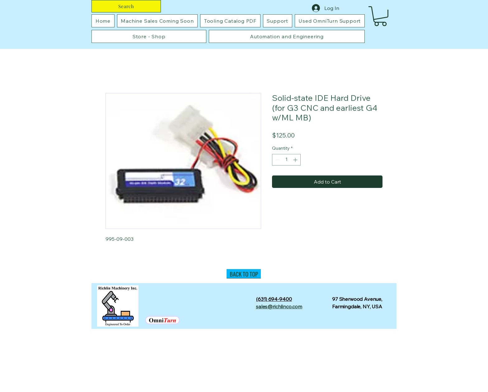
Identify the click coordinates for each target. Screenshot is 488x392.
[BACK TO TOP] (244, 273)
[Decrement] (277, 159)
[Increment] (296, 159)
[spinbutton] (286, 159)
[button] (380, 16)
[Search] (126, 6)
